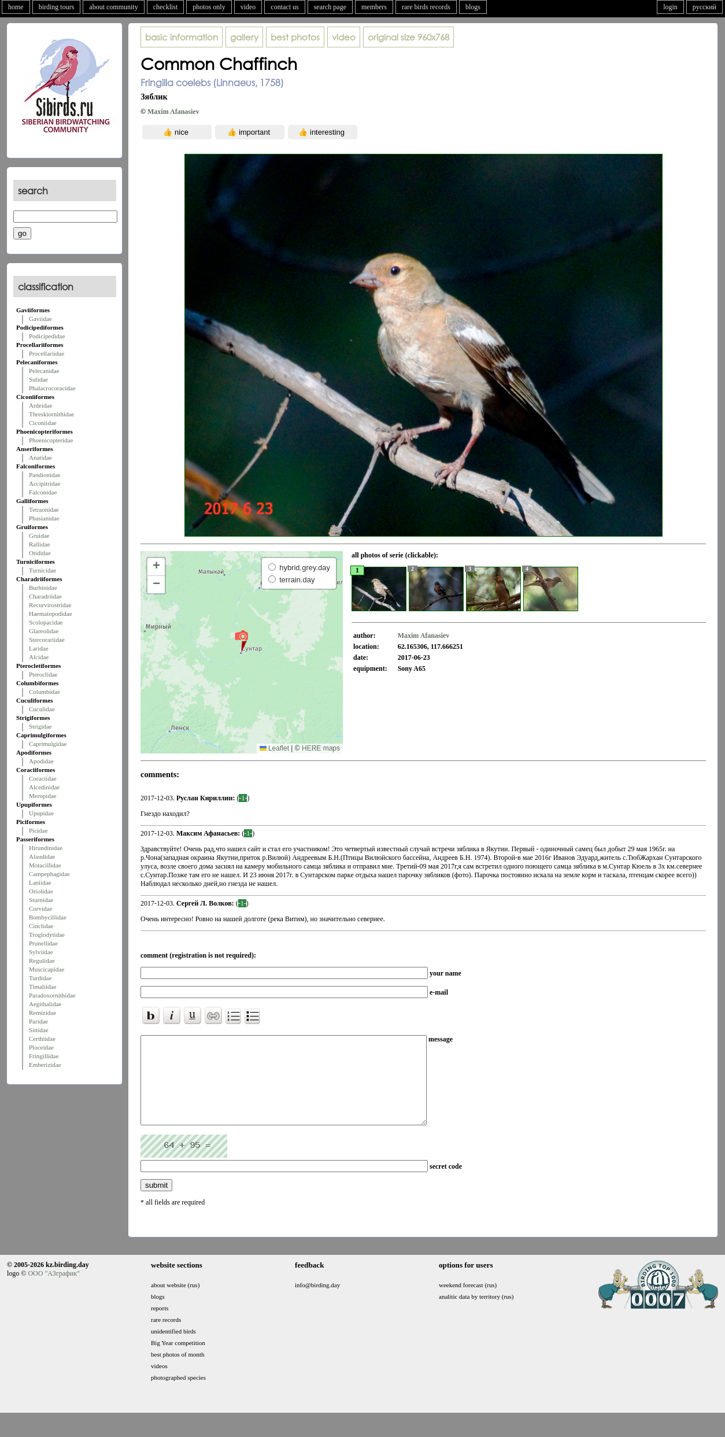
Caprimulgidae (47, 743)
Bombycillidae (47, 917)
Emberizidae (45, 1064)
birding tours (57, 7)
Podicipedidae (47, 336)
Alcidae (39, 656)
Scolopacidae (46, 622)
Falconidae (43, 492)
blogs (472, 7)
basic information (181, 37)
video (248, 7)
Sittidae (39, 1029)
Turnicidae (42, 570)
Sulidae (38, 379)
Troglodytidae (47, 934)
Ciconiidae (43, 422)
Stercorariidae (47, 639)
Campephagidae (49, 873)
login (670, 7)
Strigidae (40, 726)
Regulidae (42, 960)
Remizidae (42, 1012)
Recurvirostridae (50, 604)
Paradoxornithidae (52, 995)
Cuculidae (42, 708)
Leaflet (274, 748)
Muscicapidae (46, 969)
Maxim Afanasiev (173, 112)
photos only (209, 7)
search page (330, 7)
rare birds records (426, 7)
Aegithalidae (45, 1003)
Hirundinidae (45, 847)
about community (113, 7)
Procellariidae (46, 353)
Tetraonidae (44, 509)
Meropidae (43, 795)
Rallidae (39, 544)
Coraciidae (43, 778)
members (374, 7)
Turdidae (40, 977)
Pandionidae (44, 474)
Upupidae (41, 813)
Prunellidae (43, 943)
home (16, 7)
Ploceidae (41, 1047)
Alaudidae (42, 856)
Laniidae (40, 882)
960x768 (408, 37)
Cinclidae (41, 925)
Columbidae (44, 691)
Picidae (38, 830)
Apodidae (41, 761)
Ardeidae (40, 405)
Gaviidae (40, 318)
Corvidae (40, 908)
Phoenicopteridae (51, 440)
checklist (165, 7)
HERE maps (321, 748)
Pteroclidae (43, 674)
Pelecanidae (44, 370)
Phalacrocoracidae (52, 388)
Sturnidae (41, 899)
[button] (241, 640)
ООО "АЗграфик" (53, 1291)
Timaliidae (42, 986)
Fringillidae (43, 1055)
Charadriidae (45, 596)
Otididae (40, 552)
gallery (244, 37)
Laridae (39, 648)
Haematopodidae (50, 613)
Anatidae (40, 457)
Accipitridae (44, 483)
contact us (284, 7)
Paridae (38, 1021)
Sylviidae (41, 951)
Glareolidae (43, 630)
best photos (295, 37)
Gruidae (39, 535)
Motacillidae (45, 865)
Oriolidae (41, 891)
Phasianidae (44, 518)
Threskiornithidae (51, 414)
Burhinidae (43, 587)
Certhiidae (42, 1038)
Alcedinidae (44, 787)
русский (704, 7)
